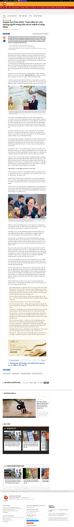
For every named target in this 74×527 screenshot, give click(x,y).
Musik (9, 7)
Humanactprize (7, 373)
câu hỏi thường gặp (15, 497)
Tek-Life (56, 491)
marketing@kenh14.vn (32, 512)
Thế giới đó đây (46, 491)
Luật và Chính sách (12, 16)
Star (3, 7)
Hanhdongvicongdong (25, 373)
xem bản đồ (6, 512)
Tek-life (47, 7)
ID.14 (10, 0)
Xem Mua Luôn (59, 7)
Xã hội (38, 7)
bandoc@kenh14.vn (26, 497)
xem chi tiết (30, 523)
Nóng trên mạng (23, 16)
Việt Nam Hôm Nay (37, 16)
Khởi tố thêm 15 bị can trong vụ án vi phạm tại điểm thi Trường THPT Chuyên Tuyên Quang (12, 444)
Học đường (52, 7)
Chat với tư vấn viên (32, 520)
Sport (21, 491)
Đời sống (22, 7)
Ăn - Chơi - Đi (33, 7)
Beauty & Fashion (15, 7)
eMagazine (6, 0)
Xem (46, 382)
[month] (36, 382)
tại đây (41, 330)
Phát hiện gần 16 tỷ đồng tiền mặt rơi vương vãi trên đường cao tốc (31, 481)
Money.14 (27, 7)
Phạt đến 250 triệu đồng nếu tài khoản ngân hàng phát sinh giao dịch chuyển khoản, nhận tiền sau (31, 445)
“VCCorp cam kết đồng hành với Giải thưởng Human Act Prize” (21, 45)
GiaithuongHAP (16, 373)
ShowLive (15, 0)
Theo (27, 360)
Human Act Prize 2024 (37, 373)
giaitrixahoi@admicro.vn (32, 518)
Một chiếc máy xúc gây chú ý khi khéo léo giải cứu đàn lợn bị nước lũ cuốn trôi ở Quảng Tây (43, 405)
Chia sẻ (5, 33)
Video (64, 7)
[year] (41, 382)
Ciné (6, 7)
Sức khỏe (43, 7)
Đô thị (30, 16)
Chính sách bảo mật (31, 525)
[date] (31, 382)
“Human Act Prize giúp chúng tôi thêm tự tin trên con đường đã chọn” (22, 46)
